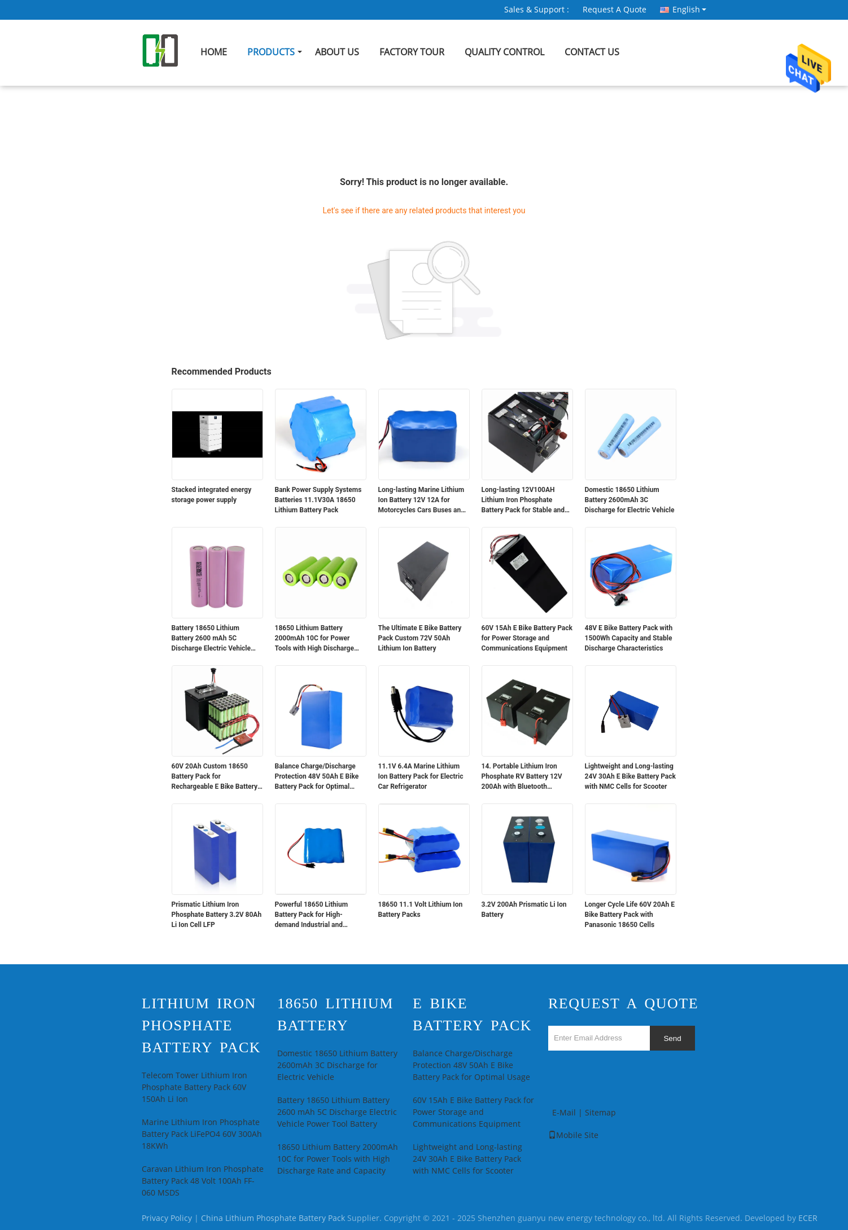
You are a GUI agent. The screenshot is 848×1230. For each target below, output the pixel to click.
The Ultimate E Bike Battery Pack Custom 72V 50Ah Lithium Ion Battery (420, 638)
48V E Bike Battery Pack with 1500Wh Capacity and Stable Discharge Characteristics (629, 638)
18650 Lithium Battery (335, 1014)
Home (213, 52)
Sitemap (600, 1113)
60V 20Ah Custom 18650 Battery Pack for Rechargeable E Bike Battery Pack (215, 777)
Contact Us (592, 52)
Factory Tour (411, 52)
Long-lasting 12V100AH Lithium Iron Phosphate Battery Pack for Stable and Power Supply (523, 500)
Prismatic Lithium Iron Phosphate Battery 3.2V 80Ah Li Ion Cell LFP (217, 914)
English (689, 9)
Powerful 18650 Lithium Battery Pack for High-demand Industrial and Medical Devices (311, 915)
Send (672, 1038)
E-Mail (564, 1113)
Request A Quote (614, 10)
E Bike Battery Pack (472, 1014)
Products (271, 52)
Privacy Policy (167, 1218)
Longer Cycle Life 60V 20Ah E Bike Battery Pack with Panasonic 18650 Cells (630, 914)
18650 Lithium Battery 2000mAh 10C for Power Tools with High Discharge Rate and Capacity (314, 638)
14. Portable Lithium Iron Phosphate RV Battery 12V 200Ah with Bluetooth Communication (522, 777)
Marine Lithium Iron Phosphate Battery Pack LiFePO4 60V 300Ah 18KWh (202, 1134)
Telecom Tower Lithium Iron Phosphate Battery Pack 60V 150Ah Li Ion (194, 1087)
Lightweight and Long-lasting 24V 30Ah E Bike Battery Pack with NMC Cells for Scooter (630, 776)
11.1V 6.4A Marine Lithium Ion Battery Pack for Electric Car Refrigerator (421, 776)
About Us (337, 52)
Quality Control (504, 52)
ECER (808, 1218)
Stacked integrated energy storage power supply (212, 495)
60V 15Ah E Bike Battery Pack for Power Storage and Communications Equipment (527, 638)
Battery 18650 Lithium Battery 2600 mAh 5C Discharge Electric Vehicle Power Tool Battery (211, 638)
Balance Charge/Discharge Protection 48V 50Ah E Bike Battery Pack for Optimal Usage (317, 777)
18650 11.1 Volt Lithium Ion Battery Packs (420, 909)
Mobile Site (573, 1135)
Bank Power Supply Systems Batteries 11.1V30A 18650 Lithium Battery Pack (318, 500)
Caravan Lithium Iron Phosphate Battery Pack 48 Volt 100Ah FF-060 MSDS (203, 1181)
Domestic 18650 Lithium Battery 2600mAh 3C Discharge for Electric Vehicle (630, 500)
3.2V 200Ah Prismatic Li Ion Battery (524, 909)
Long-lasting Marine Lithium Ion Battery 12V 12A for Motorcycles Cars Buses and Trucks (421, 500)
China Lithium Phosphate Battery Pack (273, 1218)
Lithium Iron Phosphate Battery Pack (201, 1025)
